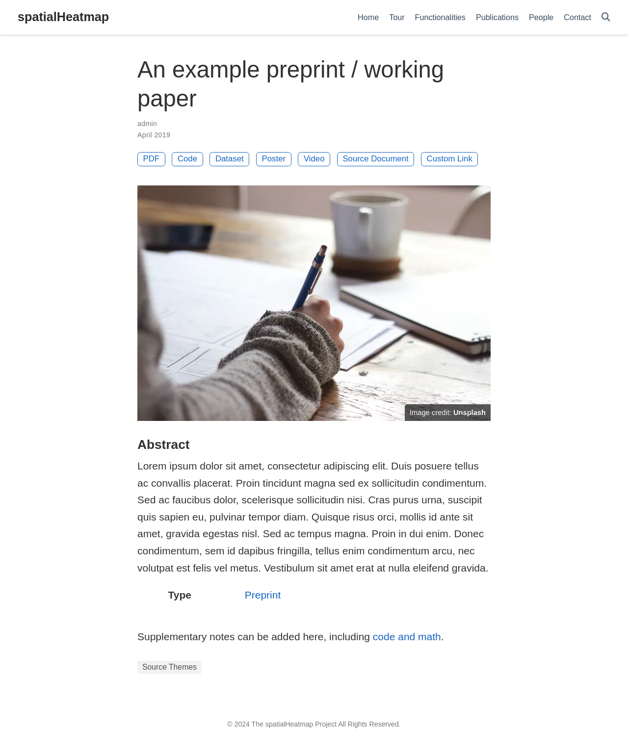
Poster (274, 158)
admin (147, 124)
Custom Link (449, 158)
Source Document (375, 158)
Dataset (229, 158)
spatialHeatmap (63, 17)
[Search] (606, 17)
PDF (151, 158)
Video (314, 158)
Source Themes (169, 667)
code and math (407, 636)
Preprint (263, 594)
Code (187, 158)
